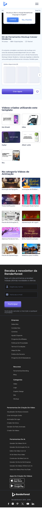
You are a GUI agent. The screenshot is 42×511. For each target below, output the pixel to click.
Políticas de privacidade (19, 343)
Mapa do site (15, 350)
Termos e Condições (18, 346)
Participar (13, 304)
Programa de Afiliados (19, 339)
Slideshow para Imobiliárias (31, 255)
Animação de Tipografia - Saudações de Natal (17, 189)
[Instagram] (13, 504)
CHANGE (12, 20)
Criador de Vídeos (13, 430)
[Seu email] (21, 294)
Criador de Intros (13, 423)
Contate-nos (15, 328)
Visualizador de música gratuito (17, 412)
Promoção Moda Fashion (30, 206)
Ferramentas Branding (21, 371)
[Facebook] (8, 504)
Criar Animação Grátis (14, 415)
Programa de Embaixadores (21, 358)
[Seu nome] (21, 287)
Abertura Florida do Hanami (11, 239)
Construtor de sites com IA (19, 458)
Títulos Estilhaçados (8, 206)
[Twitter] (22, 504)
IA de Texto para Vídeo (17, 454)
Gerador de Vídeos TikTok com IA (21, 466)
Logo (15, 387)
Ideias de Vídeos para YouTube (20, 469)
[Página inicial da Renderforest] (5, 4)
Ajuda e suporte (16, 335)
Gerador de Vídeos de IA (18, 443)
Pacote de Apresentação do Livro (13, 255)
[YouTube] (28, 504)
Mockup (16, 399)
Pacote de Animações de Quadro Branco (15, 222)
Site (14, 395)
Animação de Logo (13, 419)
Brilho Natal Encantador (30, 239)
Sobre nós (14, 324)
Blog (14, 374)
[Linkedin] (33, 504)
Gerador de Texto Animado (16, 427)
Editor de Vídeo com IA (18, 451)
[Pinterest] (17, 504)
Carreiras (14, 331)
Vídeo (15, 384)
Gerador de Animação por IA (19, 447)
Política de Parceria (18, 354)
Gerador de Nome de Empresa (20, 462)
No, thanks (27, 20)
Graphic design (18, 391)
